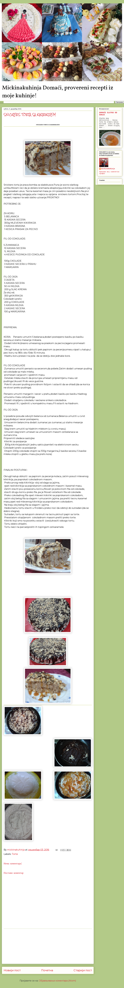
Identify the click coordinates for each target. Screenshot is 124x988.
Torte (15, 854)
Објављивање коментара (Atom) (57, 980)
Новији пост (12, 970)
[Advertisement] (48, 946)
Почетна (47, 970)
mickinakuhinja (108, 169)
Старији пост (83, 970)
